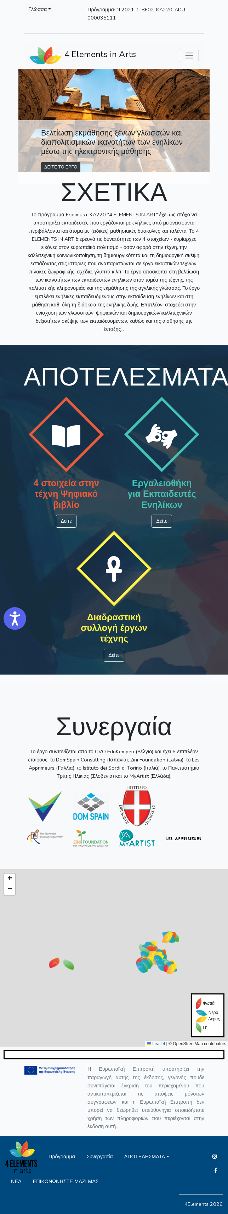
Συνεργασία (99, 1156)
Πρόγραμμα (62, 1156)
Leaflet (156, 1043)
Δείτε (66, 521)
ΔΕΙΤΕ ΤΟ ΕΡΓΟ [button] (60, 167)
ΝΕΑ (16, 1181)
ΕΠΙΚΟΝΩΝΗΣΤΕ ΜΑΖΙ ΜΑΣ (66, 1181)
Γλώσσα (37, 9)
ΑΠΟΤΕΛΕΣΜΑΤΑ (144, 1156)
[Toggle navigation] (189, 55)
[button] (141, 967)
